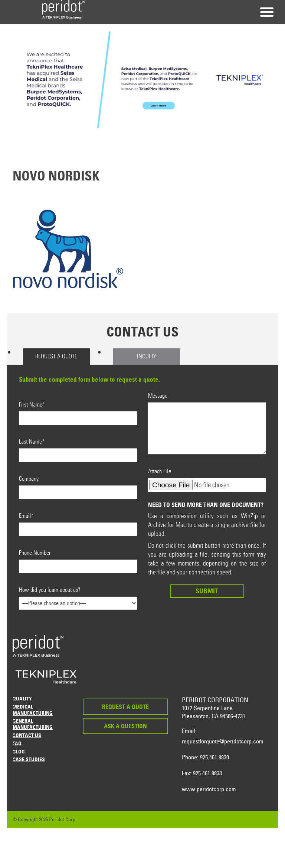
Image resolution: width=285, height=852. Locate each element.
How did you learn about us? (78, 596)
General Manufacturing (33, 723)
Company (78, 487)
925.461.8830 (214, 757)
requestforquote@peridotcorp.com (222, 741)
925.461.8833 (207, 773)
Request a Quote (56, 356)
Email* (78, 524)
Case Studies (29, 759)
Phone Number (78, 561)
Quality (22, 698)
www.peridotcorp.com (209, 789)
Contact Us (27, 735)
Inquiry (146, 356)
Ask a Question (125, 726)
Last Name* (78, 450)
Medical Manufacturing (33, 709)
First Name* (78, 413)
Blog (19, 751)
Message (207, 423)
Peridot (63, 9)
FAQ (17, 743)
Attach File (207, 480)
